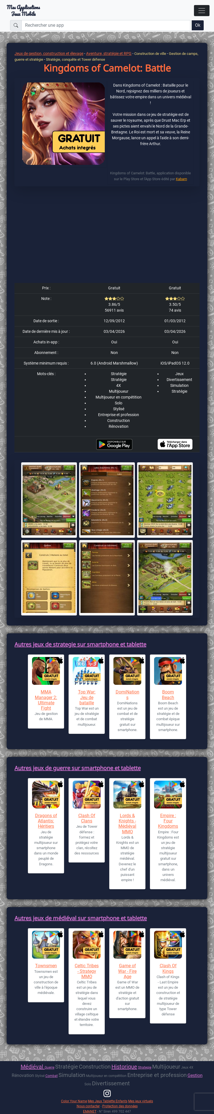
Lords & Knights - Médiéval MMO (127, 823)
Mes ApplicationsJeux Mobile (23, 10)
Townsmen (46, 965)
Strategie (144, 1067)
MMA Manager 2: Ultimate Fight (46, 700)
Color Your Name (74, 1101)
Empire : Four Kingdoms (168, 821)
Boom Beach (168, 694)
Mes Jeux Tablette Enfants (107, 1101)
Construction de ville (150, 54)
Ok (197, 25)
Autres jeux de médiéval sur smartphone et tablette (80, 918)
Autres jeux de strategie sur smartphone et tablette (80, 644)
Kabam (181, 179)
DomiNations (127, 694)
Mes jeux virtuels (140, 1101)
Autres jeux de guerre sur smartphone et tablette (77, 768)
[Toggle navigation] (202, 10)
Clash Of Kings (168, 968)
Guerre (49, 1067)
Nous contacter (88, 1106)
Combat (51, 1076)
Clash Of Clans (86, 818)
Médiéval (33, 1066)
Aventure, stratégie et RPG (109, 53)
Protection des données (120, 1106)
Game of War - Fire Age (127, 971)
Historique (124, 1066)
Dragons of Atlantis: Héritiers (46, 821)
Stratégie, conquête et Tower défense (75, 59)
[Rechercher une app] (105, 25)
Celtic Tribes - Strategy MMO (87, 971)
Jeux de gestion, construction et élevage (48, 53)
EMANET (89, 1111)
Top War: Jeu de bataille (87, 697)
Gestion (195, 1075)
